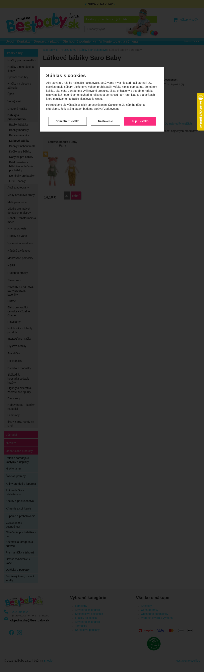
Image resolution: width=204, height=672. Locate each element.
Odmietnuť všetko (67, 118)
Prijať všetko (139, 118)
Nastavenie (105, 118)
